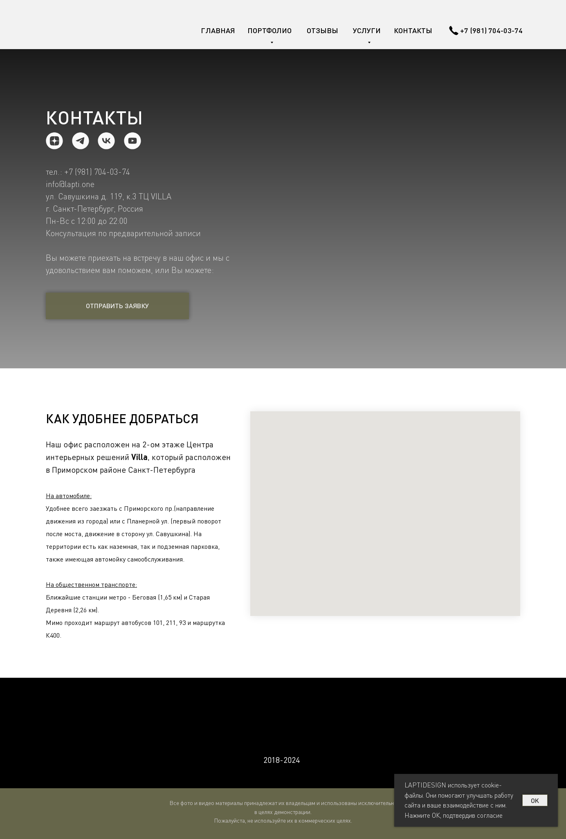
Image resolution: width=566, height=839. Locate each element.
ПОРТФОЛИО (269, 30)
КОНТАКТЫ (413, 30)
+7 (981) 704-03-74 (491, 30)
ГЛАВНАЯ (218, 30)
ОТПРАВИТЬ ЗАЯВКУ (117, 305)
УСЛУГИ (367, 30)
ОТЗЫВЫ (322, 30)
